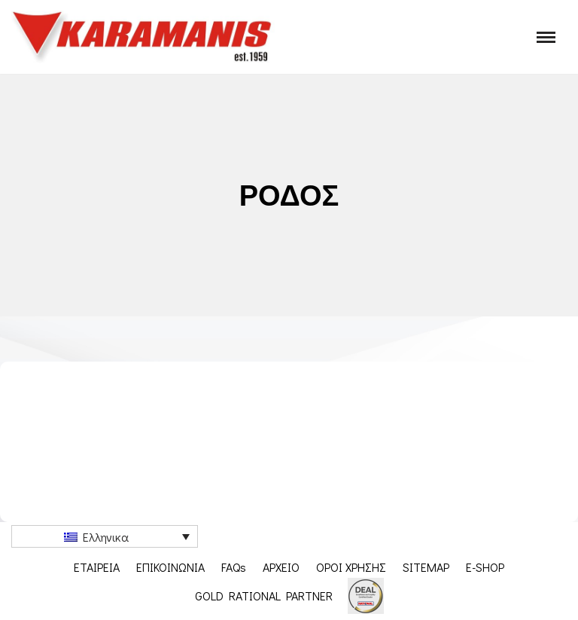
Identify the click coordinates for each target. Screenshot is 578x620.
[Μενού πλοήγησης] (546, 37)
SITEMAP (426, 567)
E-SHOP (485, 567)
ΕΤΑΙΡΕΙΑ (97, 567)
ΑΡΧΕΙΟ (281, 567)
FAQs (233, 567)
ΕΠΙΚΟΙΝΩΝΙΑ (170, 567)
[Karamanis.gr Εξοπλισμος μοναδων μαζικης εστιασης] (143, 37)
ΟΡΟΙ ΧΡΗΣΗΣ (351, 567)
